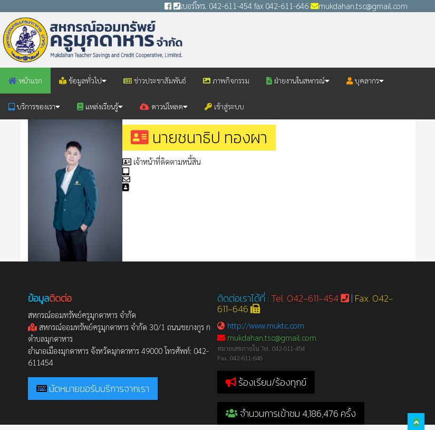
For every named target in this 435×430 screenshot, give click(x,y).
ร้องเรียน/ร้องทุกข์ (272, 382)
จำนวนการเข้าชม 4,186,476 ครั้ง (291, 413)
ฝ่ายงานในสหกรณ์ (298, 80)
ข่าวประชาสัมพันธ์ (154, 80)
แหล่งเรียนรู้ (100, 106)
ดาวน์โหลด (164, 106)
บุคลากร (365, 80)
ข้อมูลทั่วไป (83, 80)
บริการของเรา (34, 106)
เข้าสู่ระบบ (224, 106)
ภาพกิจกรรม (226, 80)
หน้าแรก (25, 80)
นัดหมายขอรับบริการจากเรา (99, 388)
